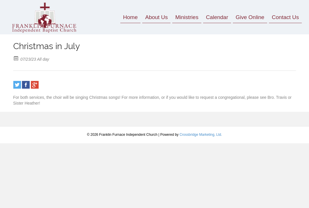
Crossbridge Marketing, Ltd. (200, 135)
